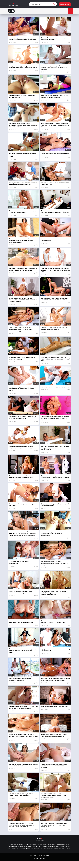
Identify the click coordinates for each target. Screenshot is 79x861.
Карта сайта (33, 855)
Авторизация (64, 4)
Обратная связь (44, 855)
